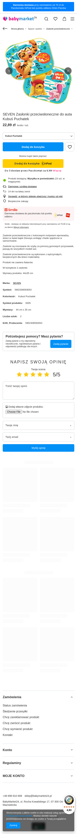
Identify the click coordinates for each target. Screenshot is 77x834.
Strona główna (17, 29)
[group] (38, 70)
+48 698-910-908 (12, 795)
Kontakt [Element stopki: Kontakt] (7, 734)
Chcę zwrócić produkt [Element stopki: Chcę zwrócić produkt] (16, 723)
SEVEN (17, 283)
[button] (9, 70)
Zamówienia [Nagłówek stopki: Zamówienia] (12, 697)
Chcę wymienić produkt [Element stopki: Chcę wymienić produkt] (17, 729)
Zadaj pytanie (60, 344)
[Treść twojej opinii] (38, 391)
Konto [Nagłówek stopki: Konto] (7, 750)
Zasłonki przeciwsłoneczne (58, 29)
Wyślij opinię (39, 448)
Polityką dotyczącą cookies (19, 816)
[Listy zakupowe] (55, 18)
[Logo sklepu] (20, 18)
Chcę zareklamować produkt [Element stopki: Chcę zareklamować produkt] (21, 717)
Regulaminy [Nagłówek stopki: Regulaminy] (12, 763)
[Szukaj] (46, 18)
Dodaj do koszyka (33, 146)
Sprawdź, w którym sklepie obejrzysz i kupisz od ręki (35, 196)
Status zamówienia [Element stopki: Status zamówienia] (15, 705)
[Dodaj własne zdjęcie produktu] (29, 412)
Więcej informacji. (21, 227)
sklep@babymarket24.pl (38, 795)
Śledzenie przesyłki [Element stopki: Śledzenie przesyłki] (15, 711)
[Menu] (73, 18)
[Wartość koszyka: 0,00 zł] (64, 18)
